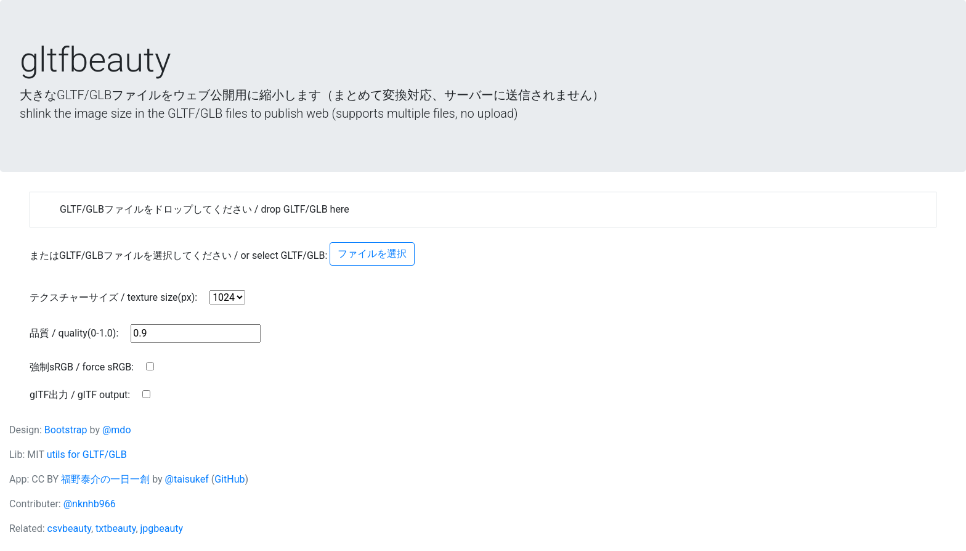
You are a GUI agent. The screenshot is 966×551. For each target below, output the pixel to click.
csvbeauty (69, 528)
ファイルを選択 (372, 253)
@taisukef (187, 479)
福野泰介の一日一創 (105, 479)
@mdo (116, 430)
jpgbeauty (162, 528)
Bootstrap (65, 430)
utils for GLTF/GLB (87, 454)
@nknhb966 (89, 504)
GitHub (229, 479)
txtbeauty (115, 528)
